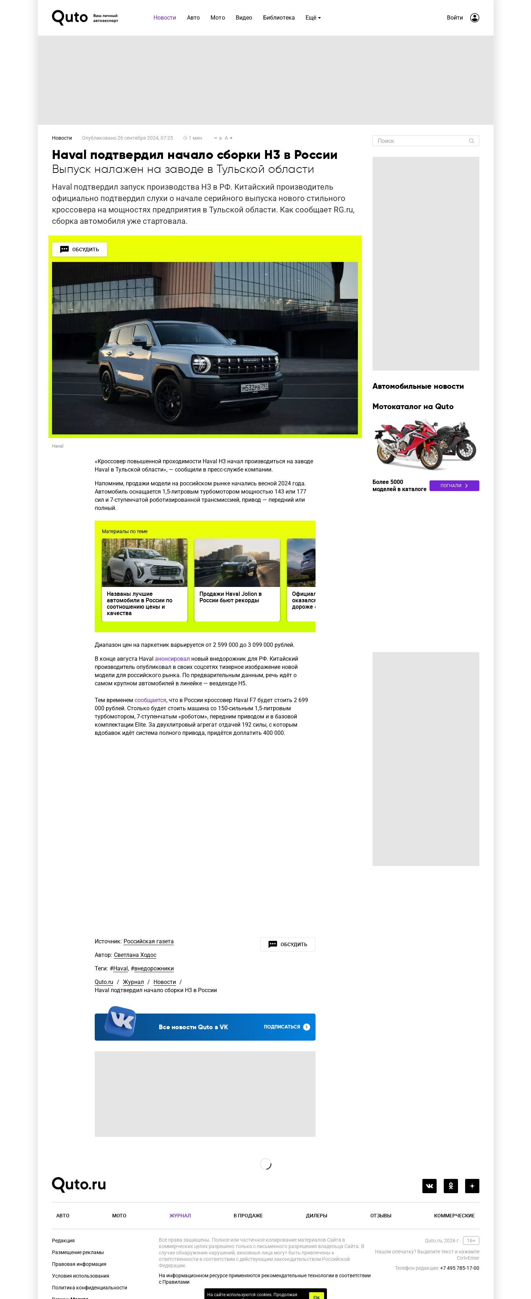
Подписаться (287, 1027)
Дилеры (316, 1215)
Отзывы (380, 1215)
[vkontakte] (429, 1186)
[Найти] (471, 140)
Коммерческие (454, 1215)
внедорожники (154, 968)
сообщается (150, 700)
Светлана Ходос (135, 955)
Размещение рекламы (78, 1252)
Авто (62, 1215)
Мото (119, 1215)
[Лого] (86, 18)
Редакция (63, 1240)
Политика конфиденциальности (89, 1287)
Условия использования (80, 1276)
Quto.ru (104, 982)
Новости (62, 137)
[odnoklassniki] (451, 1186)
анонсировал (172, 658)
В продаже (248, 1215)
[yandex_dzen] (472, 1186)
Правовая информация (79, 1264)
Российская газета (149, 941)
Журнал (133, 982)
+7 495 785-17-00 (459, 1268)
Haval (120, 968)
